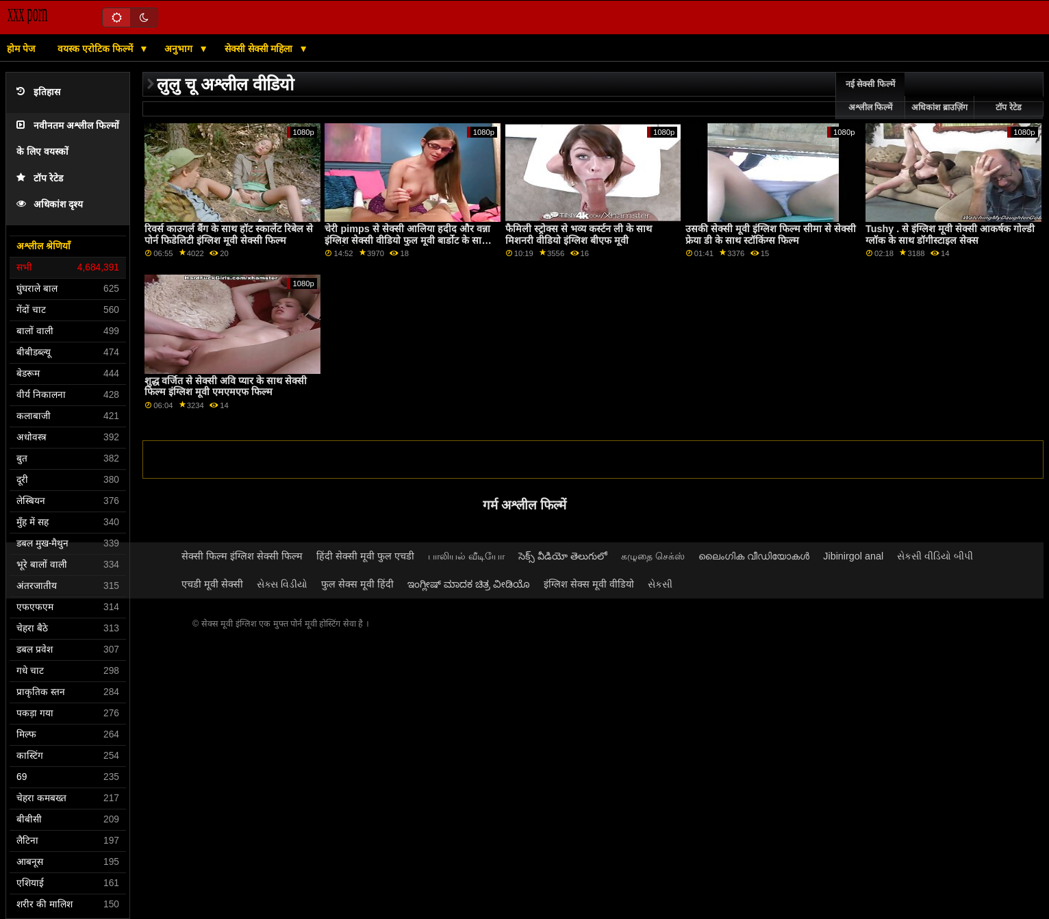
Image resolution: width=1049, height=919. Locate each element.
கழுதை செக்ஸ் (653, 556)
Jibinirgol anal (853, 556)
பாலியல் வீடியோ (466, 556)
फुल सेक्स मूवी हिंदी (357, 584)
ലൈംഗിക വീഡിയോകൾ (753, 556)
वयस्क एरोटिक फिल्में (97, 48)
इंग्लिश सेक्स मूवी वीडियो (589, 584)
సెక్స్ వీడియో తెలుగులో (562, 556)
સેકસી (660, 584)
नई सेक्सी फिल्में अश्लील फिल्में (870, 95)
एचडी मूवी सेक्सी (212, 584)
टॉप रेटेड (39, 178)
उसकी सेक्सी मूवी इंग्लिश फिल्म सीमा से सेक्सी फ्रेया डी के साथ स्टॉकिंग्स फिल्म (770, 234)
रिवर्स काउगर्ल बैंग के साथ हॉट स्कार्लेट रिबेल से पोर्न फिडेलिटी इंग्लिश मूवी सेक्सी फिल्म (228, 234)
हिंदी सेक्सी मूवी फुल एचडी (365, 556)
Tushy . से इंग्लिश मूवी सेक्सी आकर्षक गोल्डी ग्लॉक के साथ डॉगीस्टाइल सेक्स (950, 234)
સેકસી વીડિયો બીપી (935, 556)
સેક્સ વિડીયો (282, 584)
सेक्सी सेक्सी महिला (260, 48)
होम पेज (21, 48)
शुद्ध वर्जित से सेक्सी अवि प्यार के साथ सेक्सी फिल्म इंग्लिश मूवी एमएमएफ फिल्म (225, 386)
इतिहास (38, 92)
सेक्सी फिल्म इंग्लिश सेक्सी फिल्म (242, 556)
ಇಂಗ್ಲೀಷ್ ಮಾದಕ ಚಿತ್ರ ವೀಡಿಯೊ (468, 584)
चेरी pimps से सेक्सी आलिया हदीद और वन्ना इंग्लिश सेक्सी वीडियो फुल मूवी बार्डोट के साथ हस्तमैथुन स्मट (407, 240)
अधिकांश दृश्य (49, 204)
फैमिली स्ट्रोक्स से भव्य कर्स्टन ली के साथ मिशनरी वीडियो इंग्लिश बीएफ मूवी (578, 234)
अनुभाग (179, 48)
